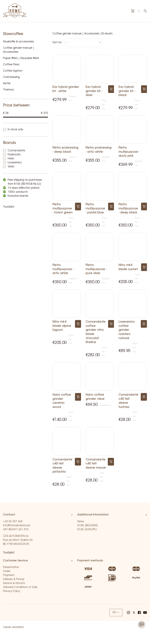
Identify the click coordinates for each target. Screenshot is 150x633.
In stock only (15, 129)
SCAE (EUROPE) (87, 529)
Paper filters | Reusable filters (21, 58)
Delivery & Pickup (13, 579)
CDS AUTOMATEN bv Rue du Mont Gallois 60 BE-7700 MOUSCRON (17, 540)
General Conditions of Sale (20, 587)
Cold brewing (11, 77)
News (80, 521)
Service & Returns (14, 583)
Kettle (6, 83)
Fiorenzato (14, 154)
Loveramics (15, 162)
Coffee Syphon (12, 71)
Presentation (11, 567)
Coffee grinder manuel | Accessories (18, 50)
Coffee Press (11, 64)
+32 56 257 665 (12, 521)
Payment (8, 575)
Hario (11, 158)
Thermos (8, 89)
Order (6, 571)
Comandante (16, 150)
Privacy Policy (11, 591)
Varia (11, 166)
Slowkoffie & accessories (18, 41)
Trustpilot (8, 207)
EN (116, 612)
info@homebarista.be (16, 525)
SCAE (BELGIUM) (87, 525)
